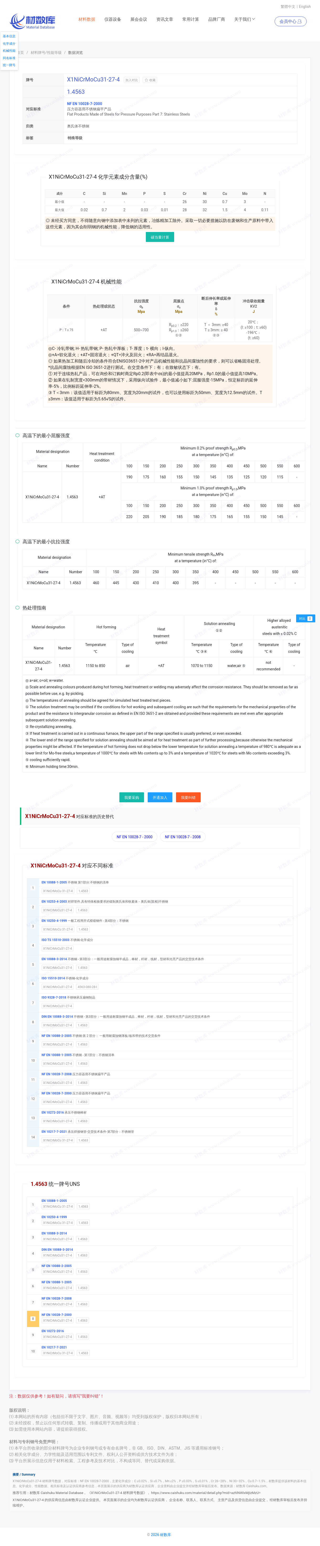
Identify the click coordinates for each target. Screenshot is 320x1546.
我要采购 (131, 797)
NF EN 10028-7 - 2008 (183, 837)
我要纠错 (188, 797)
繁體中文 (288, 6)
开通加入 (160, 797)
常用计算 (190, 19)
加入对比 (131, 80)
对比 (305, 618)
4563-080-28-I (87, 987)
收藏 (150, 80)
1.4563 (83, 891)
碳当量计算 (160, 237)
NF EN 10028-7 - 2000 (134, 837)
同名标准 (9, 58)
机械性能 (9, 51)
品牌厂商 (216, 19)
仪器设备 (112, 19)
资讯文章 (164, 19)
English (305, 6)
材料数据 (86, 19)
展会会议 (138, 19)
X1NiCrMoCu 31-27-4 (58, 891)
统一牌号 (9, 65)
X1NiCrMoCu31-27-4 (57, 910)
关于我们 (244, 19)
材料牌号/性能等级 (46, 52)
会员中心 (291, 21)
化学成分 (9, 43)
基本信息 (9, 36)
